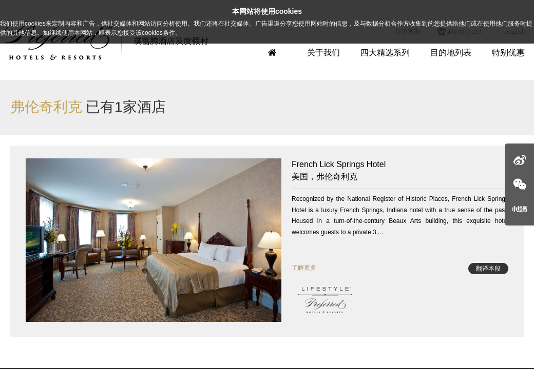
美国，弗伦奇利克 (400, 169)
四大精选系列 (385, 52)
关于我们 (323, 52)
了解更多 (304, 267)
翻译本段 (488, 268)
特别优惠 (508, 52)
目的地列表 (450, 52)
